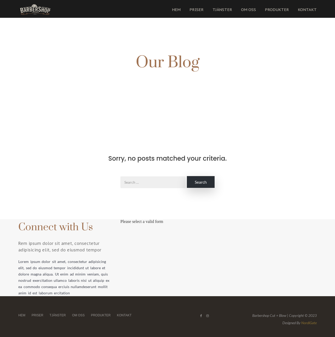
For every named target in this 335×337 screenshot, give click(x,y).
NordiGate (309, 323)
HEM (176, 9)
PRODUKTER (277, 9)
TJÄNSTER (222, 9)
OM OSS (248, 9)
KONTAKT (307, 9)
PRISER (196, 9)
